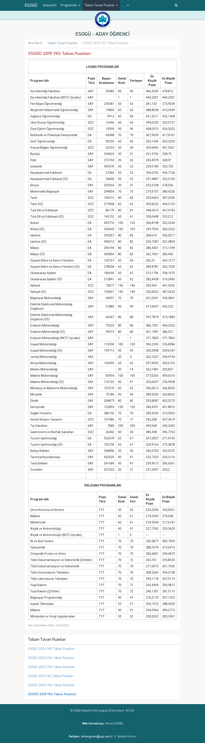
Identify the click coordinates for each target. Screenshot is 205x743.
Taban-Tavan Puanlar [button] (101, 5)
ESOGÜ (31, 5)
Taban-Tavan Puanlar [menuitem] (47, 639)
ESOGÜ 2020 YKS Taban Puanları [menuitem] (51, 685)
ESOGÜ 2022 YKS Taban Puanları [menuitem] (51, 667)
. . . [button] (125, 5)
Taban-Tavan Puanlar (62, 43)
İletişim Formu (127, 736)
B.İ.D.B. (130, 710)
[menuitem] (102, 694)
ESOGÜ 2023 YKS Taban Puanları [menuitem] (51, 658)
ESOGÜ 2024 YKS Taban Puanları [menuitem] (51, 649)
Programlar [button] (70, 5)
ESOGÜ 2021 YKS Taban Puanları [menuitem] (51, 676)
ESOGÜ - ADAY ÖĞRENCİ (102, 34)
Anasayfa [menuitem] (49, 5)
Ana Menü (35, 43)
